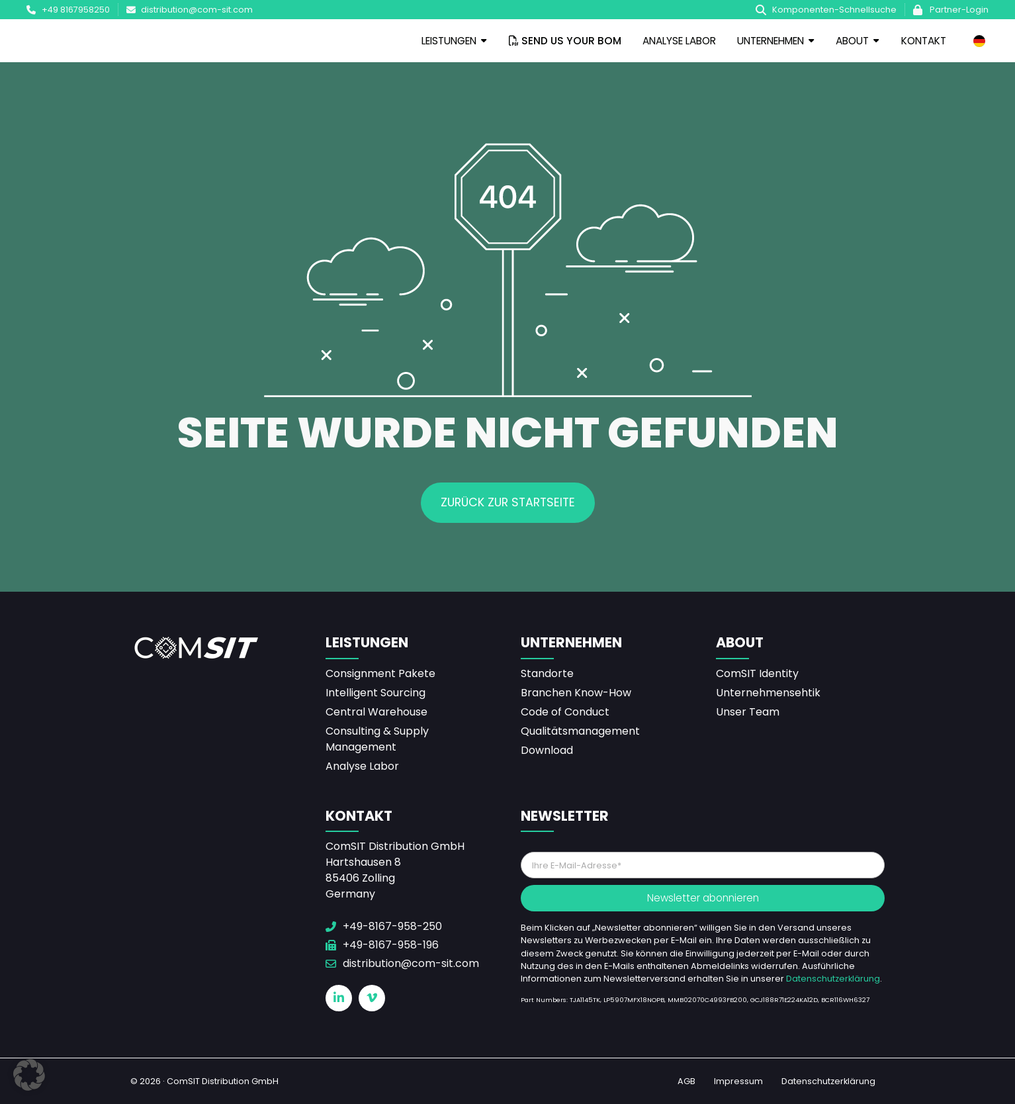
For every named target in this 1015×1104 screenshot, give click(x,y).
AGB (686, 1081)
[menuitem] (979, 41)
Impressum (738, 1081)
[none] (979, 41)
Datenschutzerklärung (833, 978)
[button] (29, 1075)
